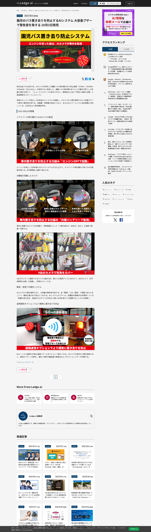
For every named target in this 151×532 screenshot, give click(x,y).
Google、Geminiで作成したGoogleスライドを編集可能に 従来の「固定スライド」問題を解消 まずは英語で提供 (120, 120)
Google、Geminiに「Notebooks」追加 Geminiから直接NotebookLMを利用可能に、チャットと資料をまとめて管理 (120, 82)
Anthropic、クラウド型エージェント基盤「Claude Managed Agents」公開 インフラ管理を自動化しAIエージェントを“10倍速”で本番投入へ (120, 157)
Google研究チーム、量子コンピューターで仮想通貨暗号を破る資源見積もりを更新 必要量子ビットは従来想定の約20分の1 (120, 70)
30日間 (126, 49)
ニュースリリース (27, 362)
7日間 (110, 49)
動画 (103, 3)
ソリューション (114, 3)
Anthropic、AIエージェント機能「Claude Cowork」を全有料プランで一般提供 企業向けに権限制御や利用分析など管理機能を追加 (120, 95)
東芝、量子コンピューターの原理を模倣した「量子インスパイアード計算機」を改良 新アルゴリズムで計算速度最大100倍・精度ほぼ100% (120, 145)
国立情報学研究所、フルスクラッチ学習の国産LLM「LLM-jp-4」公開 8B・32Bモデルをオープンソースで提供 (120, 170)
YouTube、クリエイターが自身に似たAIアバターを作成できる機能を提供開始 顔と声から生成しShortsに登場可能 (120, 132)
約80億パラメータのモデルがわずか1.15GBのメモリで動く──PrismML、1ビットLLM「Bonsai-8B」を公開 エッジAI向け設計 (120, 57)
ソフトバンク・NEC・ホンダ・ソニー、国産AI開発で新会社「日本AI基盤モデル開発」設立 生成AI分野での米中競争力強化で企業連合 (120, 107)
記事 (95, 3)
